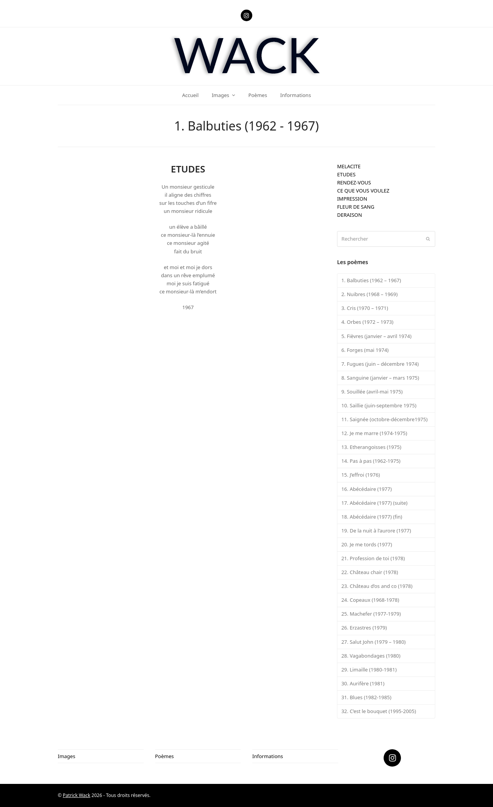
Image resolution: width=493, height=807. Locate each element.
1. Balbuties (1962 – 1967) (371, 280)
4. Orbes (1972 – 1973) (367, 321)
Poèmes (164, 756)
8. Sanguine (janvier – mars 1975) (380, 377)
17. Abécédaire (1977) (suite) (374, 502)
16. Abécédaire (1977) (366, 489)
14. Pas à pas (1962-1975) (371, 460)
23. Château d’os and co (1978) (377, 586)
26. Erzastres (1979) (364, 627)
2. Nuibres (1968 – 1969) (369, 294)
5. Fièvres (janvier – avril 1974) (376, 336)
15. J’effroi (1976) (360, 474)
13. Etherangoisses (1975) (371, 447)
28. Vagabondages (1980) (371, 655)
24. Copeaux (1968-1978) (370, 599)
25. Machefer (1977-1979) (371, 613)
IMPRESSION (352, 198)
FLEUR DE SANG (355, 206)
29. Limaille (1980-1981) (369, 669)
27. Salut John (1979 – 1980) (373, 641)
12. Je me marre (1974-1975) (374, 433)
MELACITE (349, 166)
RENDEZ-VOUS (354, 182)
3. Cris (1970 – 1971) (364, 308)
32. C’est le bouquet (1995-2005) (378, 711)
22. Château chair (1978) (369, 572)
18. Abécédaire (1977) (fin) (371, 516)
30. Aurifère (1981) (362, 683)
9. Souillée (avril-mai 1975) (371, 391)
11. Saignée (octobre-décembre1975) (384, 419)
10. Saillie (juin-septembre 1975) (378, 405)
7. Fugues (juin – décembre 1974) (380, 363)
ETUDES (346, 174)
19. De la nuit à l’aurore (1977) (376, 530)
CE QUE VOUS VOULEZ (363, 190)
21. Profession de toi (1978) (373, 558)
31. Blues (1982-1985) (366, 697)
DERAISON (349, 214)
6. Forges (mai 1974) (365, 350)
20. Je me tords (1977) (366, 544)
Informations (267, 756)
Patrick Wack (76, 795)
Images (66, 756)
